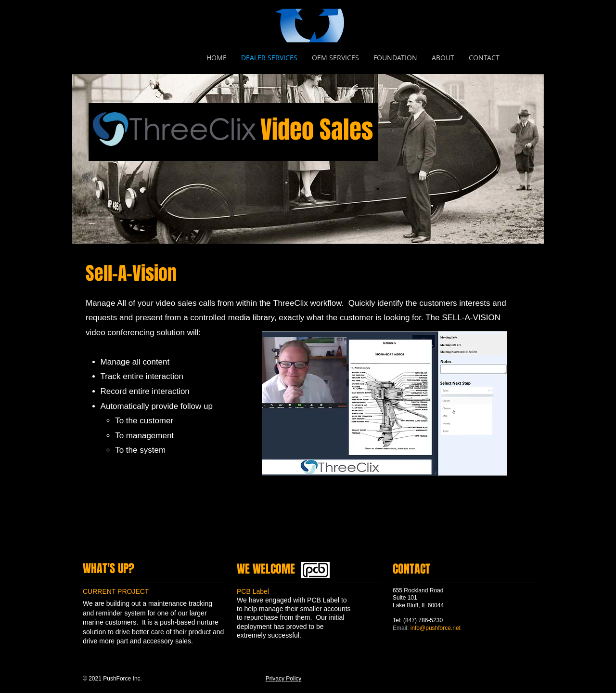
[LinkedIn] (118, 547)
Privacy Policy (284, 678)
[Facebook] (88, 547)
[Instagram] (133, 547)
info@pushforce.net (436, 628)
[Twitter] (103, 547)
